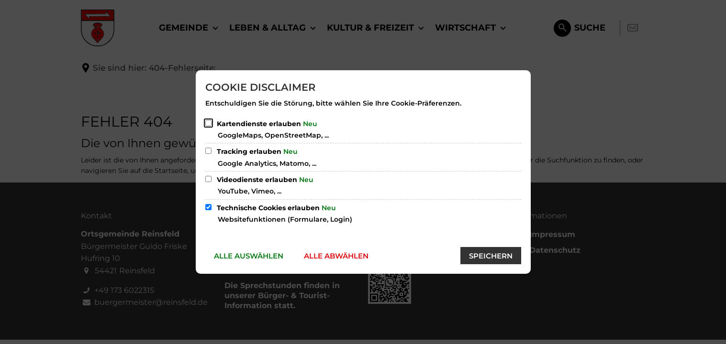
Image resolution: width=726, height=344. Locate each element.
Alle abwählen (336, 255)
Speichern (491, 255)
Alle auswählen (248, 255)
